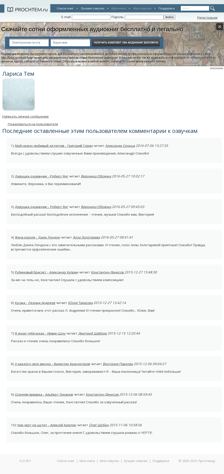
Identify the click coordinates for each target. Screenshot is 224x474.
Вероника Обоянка (96, 176)
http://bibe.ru (9, 58)
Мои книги (118, 8)
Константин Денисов (108, 272)
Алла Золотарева (86, 237)
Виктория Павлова (118, 364)
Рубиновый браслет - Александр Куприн (46, 272)
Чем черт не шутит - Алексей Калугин (46, 425)
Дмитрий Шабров (92, 333)
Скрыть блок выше (216, 68)
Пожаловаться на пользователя (33, 124)
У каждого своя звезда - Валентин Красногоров (52, 364)
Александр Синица (120, 145)
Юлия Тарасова (80, 303)
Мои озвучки (142, 8)
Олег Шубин (99, 425)
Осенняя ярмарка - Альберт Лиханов (44, 394)
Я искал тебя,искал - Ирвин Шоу (40, 333)
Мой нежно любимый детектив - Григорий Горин (54, 145)
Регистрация (207, 17)
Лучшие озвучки (92, 8)
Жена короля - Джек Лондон (37, 237)
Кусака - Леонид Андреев (35, 303)
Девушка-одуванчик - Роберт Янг (41, 176)
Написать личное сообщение (25, 116)
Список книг (65, 8)
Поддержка (167, 8)
